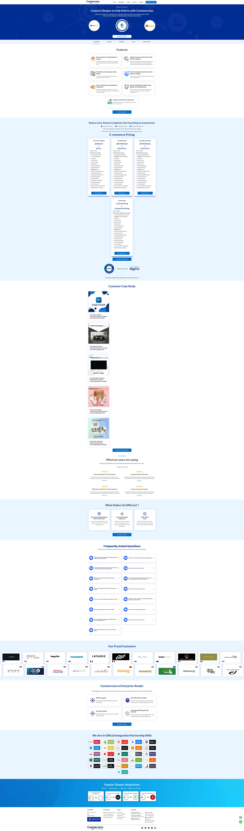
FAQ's (133, 41)
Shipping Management (108, 817)
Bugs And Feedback (150, 820)
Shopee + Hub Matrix (135, 788)
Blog (88, 813)
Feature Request (149, 822)
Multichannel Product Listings (109, 812)
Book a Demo (151, 2)
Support (141, 2)
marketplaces (114, 788)
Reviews (121, 41)
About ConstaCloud (91, 812)
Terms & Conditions (121, 813)
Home (114, 2)
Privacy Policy (120, 812)
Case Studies (146, 41)
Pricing (128, 2)
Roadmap (148, 818)
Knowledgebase (149, 817)
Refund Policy (120, 815)
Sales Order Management (108, 815)
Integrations (121, 2)
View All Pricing (122, 259)
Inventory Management (108, 813)
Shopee (123, 788)
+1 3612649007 (149, 813)
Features (134, 2)
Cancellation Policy (121, 817)
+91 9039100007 (149, 815)
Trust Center (119, 818)
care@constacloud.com (136, 819)
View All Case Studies (122, 450)
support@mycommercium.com (137, 816)
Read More (104, 480)
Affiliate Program (90, 815)
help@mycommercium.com (136, 813)
